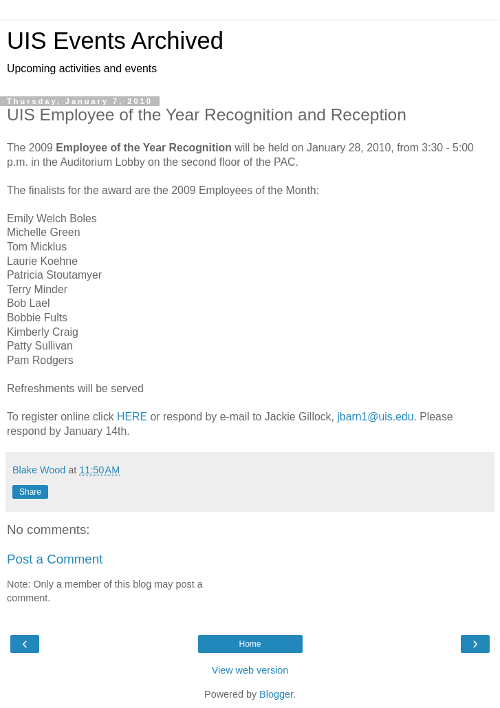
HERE (132, 416)
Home (250, 644)
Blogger (276, 694)
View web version (250, 670)
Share (30, 492)
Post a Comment (54, 559)
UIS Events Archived (115, 41)
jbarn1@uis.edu (375, 416)
